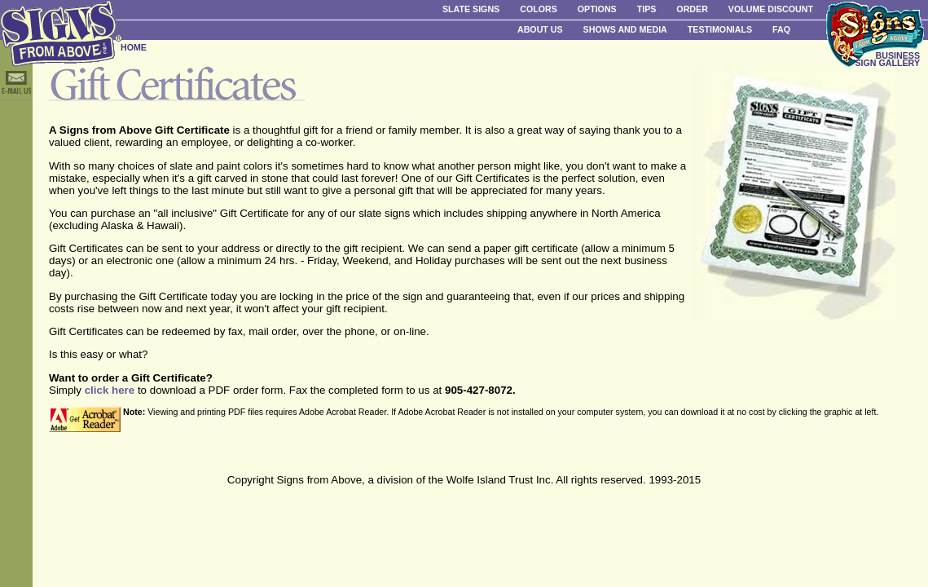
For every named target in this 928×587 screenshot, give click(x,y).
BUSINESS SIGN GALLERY (887, 59)
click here (110, 390)
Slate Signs (470, 9)
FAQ (781, 29)
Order (691, 9)
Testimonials (720, 29)
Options (597, 9)
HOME (134, 47)
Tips (647, 9)
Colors (538, 9)
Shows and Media (625, 29)
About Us (540, 29)
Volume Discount (770, 9)
